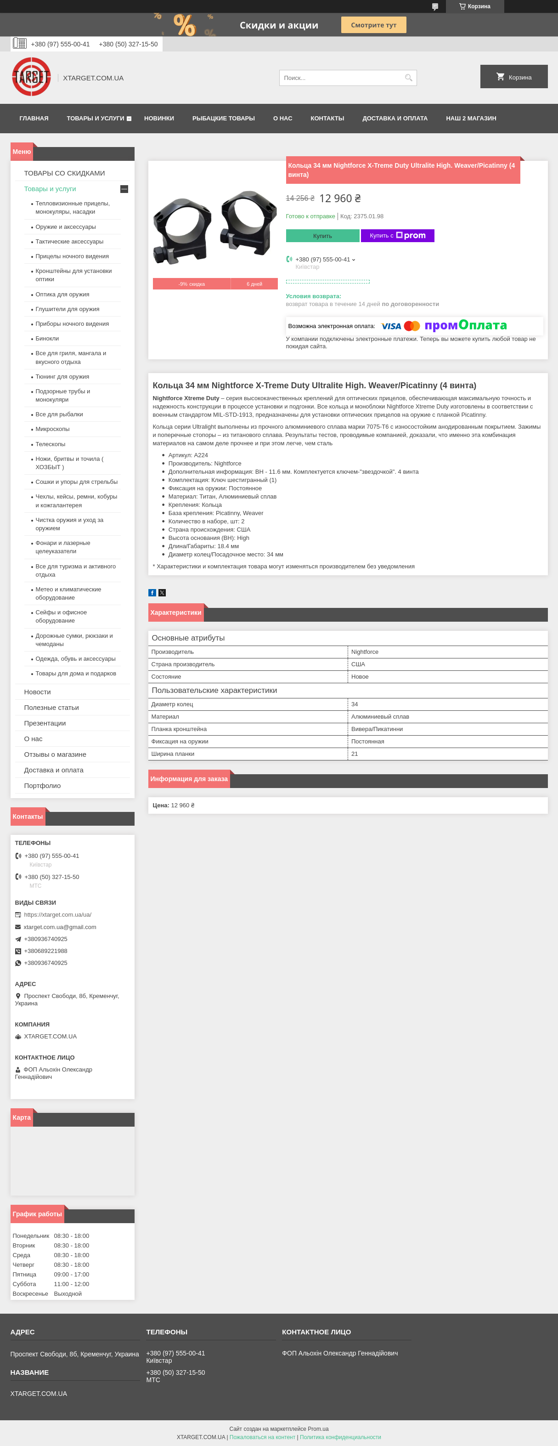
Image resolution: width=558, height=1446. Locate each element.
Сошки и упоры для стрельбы (77, 481)
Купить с (398, 236)
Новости (37, 692)
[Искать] (409, 78)
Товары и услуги (95, 118)
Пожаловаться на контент (262, 1437)
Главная (34, 118)
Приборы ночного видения (72, 323)
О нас (283, 118)
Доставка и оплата (395, 118)
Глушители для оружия (68, 309)
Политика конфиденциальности (340, 1437)
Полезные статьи (51, 707)
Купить (322, 235)
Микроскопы (53, 428)
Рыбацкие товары (223, 118)
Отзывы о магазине (55, 754)
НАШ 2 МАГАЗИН (471, 118)
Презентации (45, 723)
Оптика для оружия (63, 294)
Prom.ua (318, 1429)
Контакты (327, 118)
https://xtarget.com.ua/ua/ (58, 914)
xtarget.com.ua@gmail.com (60, 927)
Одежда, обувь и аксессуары (76, 658)
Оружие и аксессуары (66, 226)
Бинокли (47, 338)
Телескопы (51, 444)
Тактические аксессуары (70, 241)
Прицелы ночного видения (72, 256)
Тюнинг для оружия (63, 376)
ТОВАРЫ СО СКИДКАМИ (64, 173)
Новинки (159, 118)
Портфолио (42, 785)
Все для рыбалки (59, 414)
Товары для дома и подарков (76, 673)
